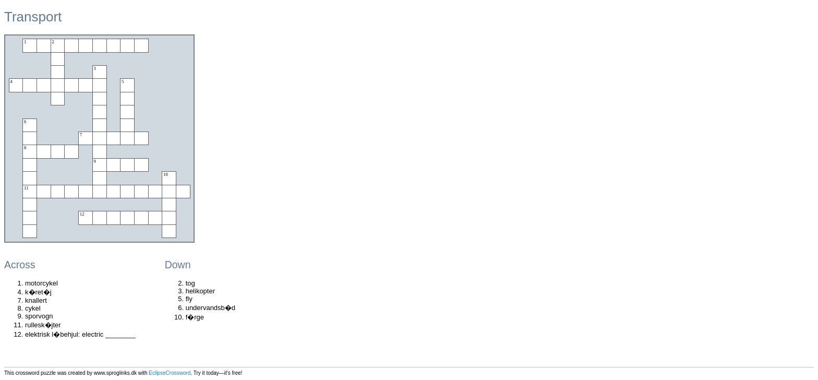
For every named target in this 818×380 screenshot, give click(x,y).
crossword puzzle (36, 373)
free (236, 373)
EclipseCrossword (169, 373)
